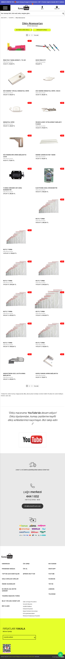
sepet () (56, 7)
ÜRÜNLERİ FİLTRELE (41, 30)
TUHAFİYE (11, 17)
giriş (42, 7)
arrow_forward (34, 637)
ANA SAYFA (4, 17)
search (63, 14)
